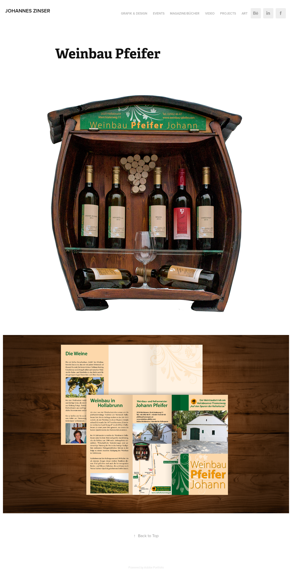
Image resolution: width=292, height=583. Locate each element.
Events (158, 13)
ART (245, 13)
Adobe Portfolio (154, 567)
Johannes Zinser (27, 10)
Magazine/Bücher (184, 13)
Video (210, 13)
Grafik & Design (134, 13)
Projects (228, 13)
